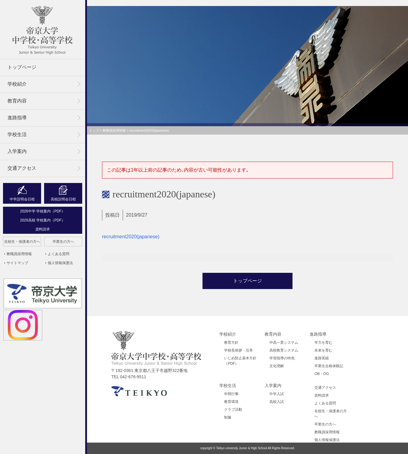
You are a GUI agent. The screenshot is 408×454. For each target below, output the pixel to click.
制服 (227, 417)
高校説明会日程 (63, 199)
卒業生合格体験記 (328, 366)
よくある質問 (58, 254)
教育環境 (231, 402)
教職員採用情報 (19, 254)
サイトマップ (17, 263)
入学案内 (17, 151)
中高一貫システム (283, 342)
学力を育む (323, 342)
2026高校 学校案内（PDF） (42, 220)
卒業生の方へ (63, 241)
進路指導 (17, 117)
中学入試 (276, 394)
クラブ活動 (233, 409)
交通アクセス (22, 168)
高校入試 (276, 402)
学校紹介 (17, 84)
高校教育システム (283, 350)
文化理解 (276, 366)
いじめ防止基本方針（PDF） (240, 361)
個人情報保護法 (60, 263)
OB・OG (321, 374)
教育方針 (231, 342)
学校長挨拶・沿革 (238, 350)
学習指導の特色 (282, 358)
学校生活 (17, 134)
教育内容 (17, 100)
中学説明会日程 (22, 199)
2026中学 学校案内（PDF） (42, 211)
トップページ (22, 67)
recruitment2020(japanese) (130, 236)
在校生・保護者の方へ (22, 241)
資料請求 (42, 229)
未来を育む (323, 350)
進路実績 (321, 358)
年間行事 (231, 394)
